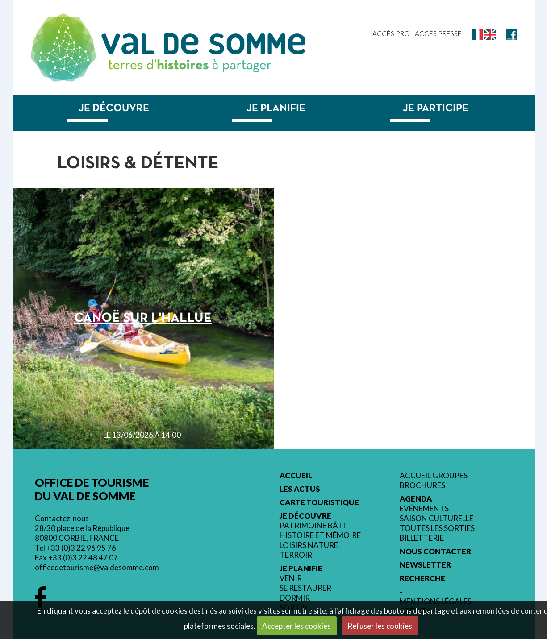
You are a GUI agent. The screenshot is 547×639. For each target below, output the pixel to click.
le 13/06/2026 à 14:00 (142, 435)
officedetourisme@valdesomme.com (97, 567)
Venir (291, 578)
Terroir (296, 555)
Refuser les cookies (379, 626)
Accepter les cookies (296, 626)
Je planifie (275, 108)
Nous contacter (435, 551)
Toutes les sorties (437, 528)
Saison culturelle (436, 518)
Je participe (435, 108)
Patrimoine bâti (312, 525)
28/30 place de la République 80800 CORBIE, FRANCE (82, 533)
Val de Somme (203, 43)
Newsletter (425, 564)
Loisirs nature (309, 545)
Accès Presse (438, 33)
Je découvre (114, 108)
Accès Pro (391, 33)
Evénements (424, 508)
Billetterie (422, 538)
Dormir (295, 597)
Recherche (422, 578)
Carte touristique (319, 502)
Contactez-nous (62, 518)
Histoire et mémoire (320, 535)
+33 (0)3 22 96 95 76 (81, 547)
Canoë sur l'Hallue (143, 318)
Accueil (296, 475)
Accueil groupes (434, 475)
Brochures (422, 485)
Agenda (416, 498)
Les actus (300, 489)
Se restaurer (305, 588)
